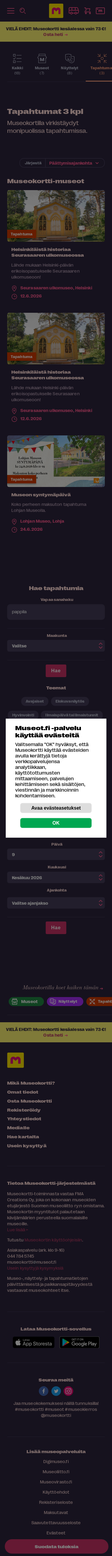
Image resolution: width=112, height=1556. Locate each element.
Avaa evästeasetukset (56, 807)
